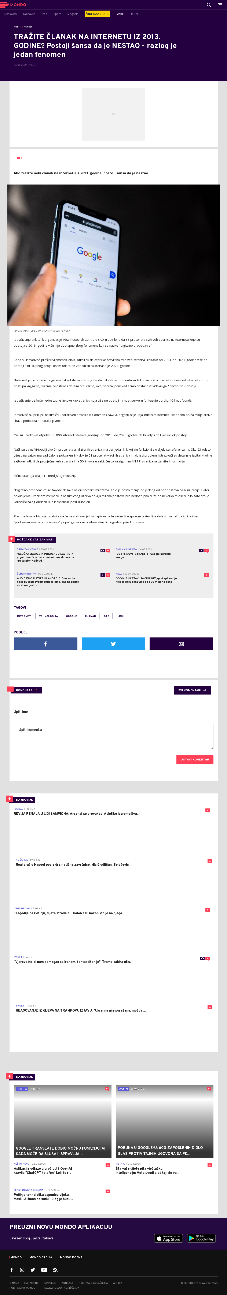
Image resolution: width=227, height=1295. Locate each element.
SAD (106, 616)
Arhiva (117, 1283)
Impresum (50, 1283)
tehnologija (48, 616)
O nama (14, 1283)
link (120, 616)
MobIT (17, 27)
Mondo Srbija (41, 1257)
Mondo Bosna (71, 1257)
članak (90, 616)
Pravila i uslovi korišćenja (61, 1288)
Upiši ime (21, 712)
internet (24, 616)
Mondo (16, 1257)
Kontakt (67, 1283)
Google (71, 616)
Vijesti (28, 27)
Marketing (31, 1283)
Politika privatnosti (23, 1288)
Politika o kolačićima (93, 1283)
